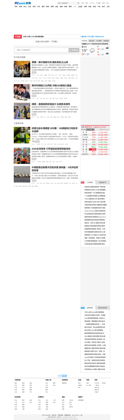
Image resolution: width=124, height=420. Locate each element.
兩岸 (49, 75)
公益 (70, 404)
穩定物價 (66, 183)
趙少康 (35, 81)
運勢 (52, 6)
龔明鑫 (36, 186)
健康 (61, 6)
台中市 (56, 75)
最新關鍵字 (81, 400)
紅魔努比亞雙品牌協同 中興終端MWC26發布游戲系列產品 (103, 187)
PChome (92, 3)
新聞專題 (65, 380)
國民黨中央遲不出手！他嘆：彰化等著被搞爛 (99, 351)
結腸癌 (62, 117)
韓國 (46, 81)
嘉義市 (64, 75)
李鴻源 (48, 78)
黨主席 (53, 81)
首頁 (16, 6)
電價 (29, 186)
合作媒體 (98, 3)
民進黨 (57, 78)
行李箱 (57, 161)
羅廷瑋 (22, 81)
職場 (47, 6)
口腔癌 (41, 117)
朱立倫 (44, 78)
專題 (20, 6)
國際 (43, 6)
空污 (70, 183)
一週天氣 (97, 385)
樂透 (87, 383)
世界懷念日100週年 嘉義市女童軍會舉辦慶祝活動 (100, 369)
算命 (79, 383)
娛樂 (65, 6)
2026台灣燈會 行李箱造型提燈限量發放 (97, 357)
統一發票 (88, 385)
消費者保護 (60, 415)
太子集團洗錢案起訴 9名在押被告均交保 (97, 241)
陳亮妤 (69, 117)
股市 (83, 3)
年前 (33, 78)
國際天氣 (97, 390)
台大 (45, 117)
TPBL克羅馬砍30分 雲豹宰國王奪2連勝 (97, 199)
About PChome (75, 415)
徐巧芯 (36, 78)
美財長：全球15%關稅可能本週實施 (96, 223)
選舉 (39, 81)
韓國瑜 (49, 81)
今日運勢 (90, 36)
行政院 (31, 81)
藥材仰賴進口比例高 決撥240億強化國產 (51, 85)
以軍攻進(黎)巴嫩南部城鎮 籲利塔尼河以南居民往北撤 (101, 244)
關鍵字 (80, 397)
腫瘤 (66, 117)
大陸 (108, 6)
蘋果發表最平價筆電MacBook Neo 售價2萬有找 (100, 217)
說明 (103, 3)
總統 (50, 98)
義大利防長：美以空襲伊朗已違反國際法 (97, 327)
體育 (70, 6)
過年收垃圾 (99, 36)
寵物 (31, 383)
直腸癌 (54, 117)
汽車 (98, 6)
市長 (76, 75)
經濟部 (62, 144)
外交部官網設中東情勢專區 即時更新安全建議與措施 (101, 214)
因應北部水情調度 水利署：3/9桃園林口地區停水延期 (101, 345)
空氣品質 (91, 41)
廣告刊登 (54, 415)
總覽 (63, 400)
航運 (20, 186)
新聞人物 (48, 380)
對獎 (87, 380)
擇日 (79, 387)
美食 (53, 161)
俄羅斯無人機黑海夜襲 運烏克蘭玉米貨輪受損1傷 (100, 348)
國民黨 (68, 75)
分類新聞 (17, 380)
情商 (31, 385)
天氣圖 (96, 392)
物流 (44, 98)
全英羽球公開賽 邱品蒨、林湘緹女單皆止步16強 (100, 315)
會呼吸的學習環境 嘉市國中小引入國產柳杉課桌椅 (100, 339)
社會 (29, 6)
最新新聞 (87, 308)
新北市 (40, 78)
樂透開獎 (106, 41)
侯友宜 (41, 75)
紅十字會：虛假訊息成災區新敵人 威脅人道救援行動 (101, 360)
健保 (38, 98)
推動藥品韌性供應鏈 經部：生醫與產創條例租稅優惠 (101, 354)
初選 (52, 75)
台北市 (60, 75)
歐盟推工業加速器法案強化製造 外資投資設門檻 (99, 226)
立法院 (15, 81)
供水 (42, 144)
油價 (58, 183)
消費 (85, 6)
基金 (48, 117)
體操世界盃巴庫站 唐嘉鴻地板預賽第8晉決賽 (98, 363)
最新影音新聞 (102, 308)
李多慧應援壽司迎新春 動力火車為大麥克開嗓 (99, 232)
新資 (51, 144)
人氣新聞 (87, 182)
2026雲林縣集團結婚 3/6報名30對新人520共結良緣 (100, 318)
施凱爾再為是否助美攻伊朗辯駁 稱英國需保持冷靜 (100, 220)
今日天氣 (84, 41)
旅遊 (89, 6)
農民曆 (84, 36)
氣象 (96, 380)
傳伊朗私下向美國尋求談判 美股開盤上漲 (97, 208)
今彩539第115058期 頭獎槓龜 (33, 36)
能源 (17, 186)
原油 (41, 183)
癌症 (51, 117)
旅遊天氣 (97, 387)
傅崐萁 (45, 75)
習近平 (26, 81)
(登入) (107, 3)
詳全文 (34, 72)
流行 (31, 392)
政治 (25, 6)
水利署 (54, 144)
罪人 (19, 81)
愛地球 (71, 407)
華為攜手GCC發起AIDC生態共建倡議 (96, 235)
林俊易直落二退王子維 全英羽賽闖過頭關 (97, 202)
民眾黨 (53, 78)
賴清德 (65, 98)
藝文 (70, 402)
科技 (38, 6)
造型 (61, 161)
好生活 (71, 400)
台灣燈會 (39, 161)
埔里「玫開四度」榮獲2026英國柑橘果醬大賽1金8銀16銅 (102, 238)
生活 (74, 6)
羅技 (87, 3)
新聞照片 (41, 397)
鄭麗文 (42, 81)
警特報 (103, 383)
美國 (53, 98)
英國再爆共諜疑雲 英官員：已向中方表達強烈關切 (100, 229)
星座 (56, 6)
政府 (103, 6)
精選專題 (64, 383)
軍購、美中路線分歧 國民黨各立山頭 (50, 62)
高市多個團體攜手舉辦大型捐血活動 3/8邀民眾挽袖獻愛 (102, 366)
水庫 (58, 144)
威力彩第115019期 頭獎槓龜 (93, 330)
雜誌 (94, 6)
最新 (16, 383)
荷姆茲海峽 (24, 186)
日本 (41, 98)
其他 (31, 402)
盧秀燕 (72, 78)
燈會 (50, 161)
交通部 (38, 144)
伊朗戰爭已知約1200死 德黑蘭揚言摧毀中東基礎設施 (101, 190)
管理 (63, 407)
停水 (45, 144)
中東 (38, 75)
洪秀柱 (65, 78)
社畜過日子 (102, 182)
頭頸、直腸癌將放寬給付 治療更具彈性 (51, 104)
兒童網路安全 (67, 415)
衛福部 (61, 98)
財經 (34, 6)
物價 (62, 183)
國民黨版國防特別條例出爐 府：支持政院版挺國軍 (100, 333)
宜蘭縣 (72, 75)
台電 (44, 183)
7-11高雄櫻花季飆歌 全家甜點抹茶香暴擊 (97, 196)
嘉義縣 (43, 161)
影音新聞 (17, 397)
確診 (58, 117)
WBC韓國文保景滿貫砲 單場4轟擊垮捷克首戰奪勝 (100, 336)
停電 (48, 144)
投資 (63, 404)
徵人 (82, 415)
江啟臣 (61, 78)
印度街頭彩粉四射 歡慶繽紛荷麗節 (95, 205)
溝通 (69, 78)
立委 (76, 78)
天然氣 (51, 183)
